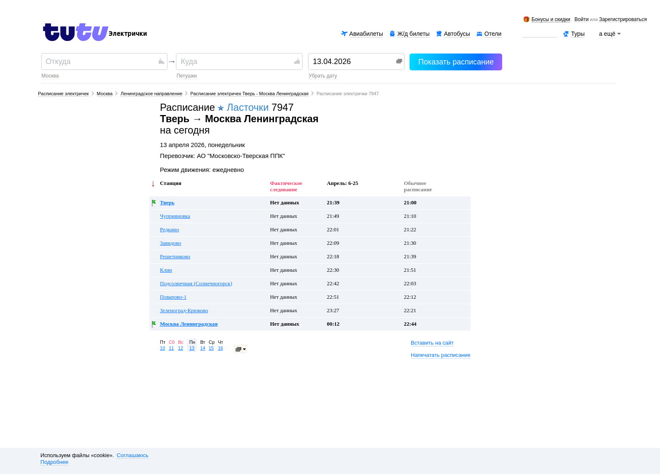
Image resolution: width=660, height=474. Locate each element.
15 (211, 348)
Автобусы (457, 33)
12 (180, 348)
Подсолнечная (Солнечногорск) (196, 284)
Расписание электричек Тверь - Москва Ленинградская (249, 93)
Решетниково (175, 257)
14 (202, 348)
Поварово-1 (173, 297)
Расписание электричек (63, 93)
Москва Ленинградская (189, 324)
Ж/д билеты (413, 33)
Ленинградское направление (151, 93)
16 (220, 348)
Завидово (170, 243)
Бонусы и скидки (551, 19)
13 (191, 348)
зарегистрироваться (623, 19)
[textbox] (101, 61)
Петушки (186, 76)
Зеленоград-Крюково (184, 310)
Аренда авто (539, 33)
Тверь (167, 203)
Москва (50, 76)
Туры (578, 33)
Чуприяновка (175, 216)
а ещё (607, 33)
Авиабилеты (366, 33)
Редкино (169, 230)
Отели (492, 33)
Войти (582, 19)
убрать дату (323, 76)
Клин (166, 270)
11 (171, 348)
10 (162, 348)
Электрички (128, 33)
